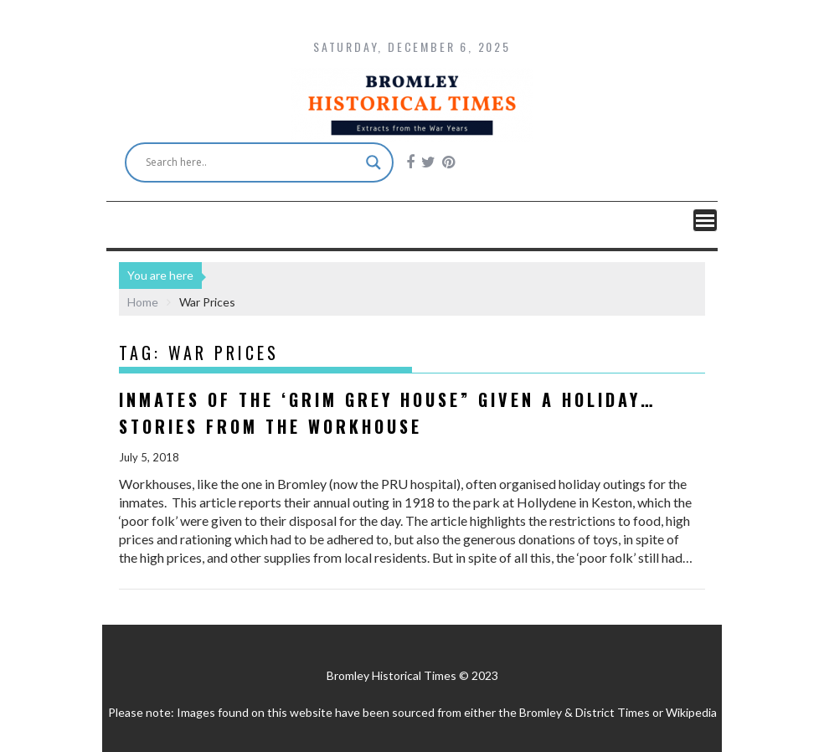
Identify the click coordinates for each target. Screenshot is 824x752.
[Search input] (252, 162)
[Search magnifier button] (373, 162)
